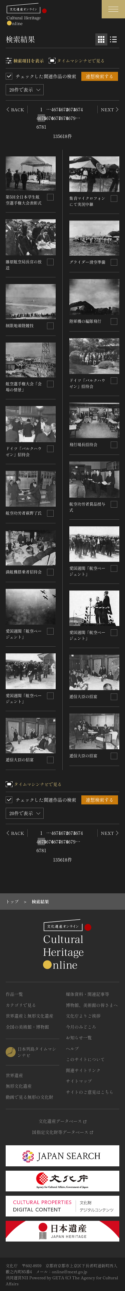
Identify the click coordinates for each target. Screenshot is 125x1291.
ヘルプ (72, 1048)
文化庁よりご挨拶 (83, 1016)
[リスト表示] (113, 39)
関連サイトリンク (83, 1070)
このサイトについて (85, 1059)
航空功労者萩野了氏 (24, 513)
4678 (63, 118)
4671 (56, 109)
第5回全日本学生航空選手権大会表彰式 (24, 200)
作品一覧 (14, 994)
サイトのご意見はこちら (90, 1092)
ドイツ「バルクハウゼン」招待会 (24, 451)
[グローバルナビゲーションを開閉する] (113, 9)
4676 (48, 118)
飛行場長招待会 (83, 444)
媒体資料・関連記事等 (87, 994)
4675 (41, 118)
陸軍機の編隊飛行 (85, 321)
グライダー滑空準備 (87, 262)
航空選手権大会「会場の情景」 (24, 386)
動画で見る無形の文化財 (29, 1097)
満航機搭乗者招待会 (24, 571)
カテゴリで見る (21, 1005)
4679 (70, 118)
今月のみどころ (81, 1027)
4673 (70, 109)
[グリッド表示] (101, 39)
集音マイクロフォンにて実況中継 (87, 201)
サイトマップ (79, 1081)
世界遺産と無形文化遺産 (29, 1016)
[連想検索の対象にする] (50, 197)
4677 (56, 118)
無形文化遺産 (19, 1086)
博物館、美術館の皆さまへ (92, 1005)
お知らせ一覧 (79, 1037)
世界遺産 (14, 1075)
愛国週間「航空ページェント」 (24, 634)
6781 (41, 126)
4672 (63, 109)
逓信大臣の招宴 (20, 759)
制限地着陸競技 (20, 325)
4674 (78, 109)
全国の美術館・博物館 (27, 1027)
